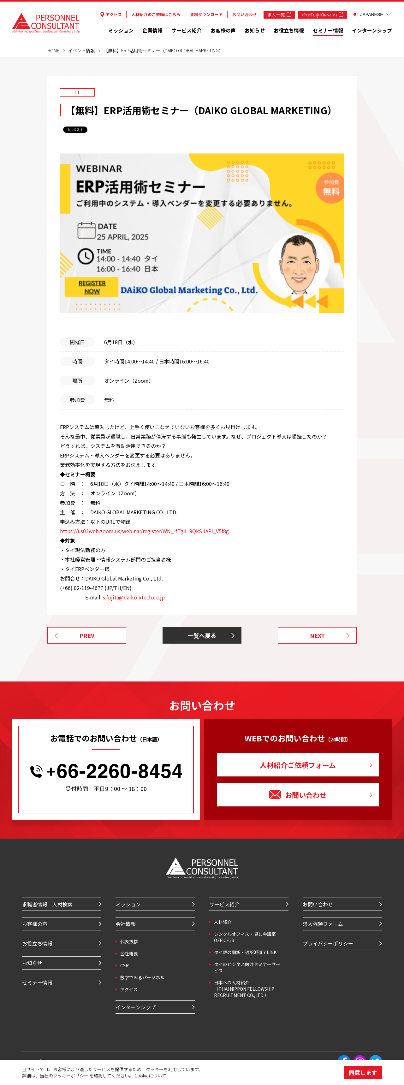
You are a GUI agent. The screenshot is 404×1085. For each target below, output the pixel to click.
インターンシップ (372, 30)
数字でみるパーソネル (142, 977)
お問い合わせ (244, 14)
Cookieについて (150, 1075)
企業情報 (152, 30)
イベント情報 (81, 50)
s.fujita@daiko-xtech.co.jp (134, 597)
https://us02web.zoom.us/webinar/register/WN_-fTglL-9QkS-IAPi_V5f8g (144, 531)
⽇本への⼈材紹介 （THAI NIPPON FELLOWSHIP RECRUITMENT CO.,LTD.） (244, 988)
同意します (363, 1072)
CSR (124, 965)
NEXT (317, 635)
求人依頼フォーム (323, 924)
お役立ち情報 (289, 30)
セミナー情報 (328, 30)
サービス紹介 (186, 30)
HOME (53, 50)
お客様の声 (223, 30)
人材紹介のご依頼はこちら (156, 14)
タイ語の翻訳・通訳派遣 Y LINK (245, 952)
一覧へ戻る (202, 635)
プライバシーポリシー (328, 943)
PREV (87, 635)
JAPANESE (367, 14)
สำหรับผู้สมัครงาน (322, 14)
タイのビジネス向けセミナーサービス (247, 967)
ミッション (121, 30)
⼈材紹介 (223, 922)
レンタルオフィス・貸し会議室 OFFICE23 (245, 937)
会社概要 (129, 953)
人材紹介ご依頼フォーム (298, 765)
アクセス (111, 14)
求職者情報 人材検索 (47, 904)
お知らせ (255, 30)
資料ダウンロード (206, 14)
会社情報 (126, 924)
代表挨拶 (129, 941)
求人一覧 (279, 14)
